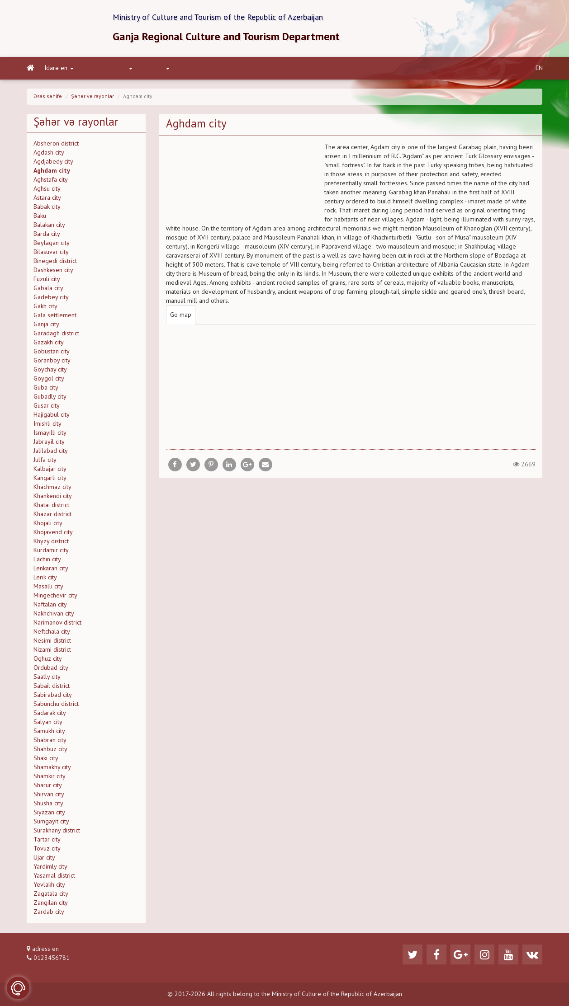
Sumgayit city (51, 821)
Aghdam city (51, 171)
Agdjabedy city (53, 162)
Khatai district (51, 505)
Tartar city (47, 840)
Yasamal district (54, 876)
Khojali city (47, 523)
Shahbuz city (50, 749)
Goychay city (50, 370)
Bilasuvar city (51, 252)
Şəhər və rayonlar (92, 96)
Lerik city (45, 577)
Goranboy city (52, 360)
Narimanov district (57, 623)
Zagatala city (50, 894)
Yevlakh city (49, 885)
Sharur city (47, 785)
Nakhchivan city (53, 614)
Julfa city (45, 460)
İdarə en (59, 68)
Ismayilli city (49, 433)
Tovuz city (47, 849)
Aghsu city (47, 189)
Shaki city (45, 758)
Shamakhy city (52, 767)
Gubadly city (49, 397)
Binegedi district (55, 261)
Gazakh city (48, 342)
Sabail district (51, 686)
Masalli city (48, 586)
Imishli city (47, 424)
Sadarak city (49, 713)
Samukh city (49, 731)
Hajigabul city (51, 415)
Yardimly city (50, 867)
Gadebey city (51, 297)
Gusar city (46, 406)
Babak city (47, 207)
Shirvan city (48, 794)
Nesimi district (52, 641)
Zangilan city (50, 903)
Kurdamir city (51, 550)
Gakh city (45, 306)
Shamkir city (49, 776)
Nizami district (52, 650)
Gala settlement (54, 315)
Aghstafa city (50, 180)
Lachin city (47, 559)
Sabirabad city (52, 695)
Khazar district (52, 514)
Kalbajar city (49, 469)
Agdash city (48, 153)
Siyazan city (49, 812)
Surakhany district (56, 830)
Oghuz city (47, 659)
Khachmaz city (52, 487)
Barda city (46, 234)
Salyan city (47, 722)
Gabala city (48, 288)
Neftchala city (51, 632)
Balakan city (49, 225)
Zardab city (48, 912)
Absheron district (56, 144)
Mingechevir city (55, 595)
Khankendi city (52, 496)
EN (539, 68)
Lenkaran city (50, 568)
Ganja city (46, 324)
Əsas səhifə (47, 96)
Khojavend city (53, 532)
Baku (39, 216)
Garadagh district (56, 333)
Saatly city (47, 677)
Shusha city (48, 803)
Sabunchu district (56, 704)
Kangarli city (49, 478)
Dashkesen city (53, 270)
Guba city (45, 388)
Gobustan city (51, 351)
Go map (180, 315)
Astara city (47, 198)
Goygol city (48, 379)
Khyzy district (51, 541)
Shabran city (49, 740)
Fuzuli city (46, 279)
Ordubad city (50, 668)
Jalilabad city (50, 451)
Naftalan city (50, 605)
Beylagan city (51, 243)
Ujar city (44, 858)
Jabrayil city (49, 442)
